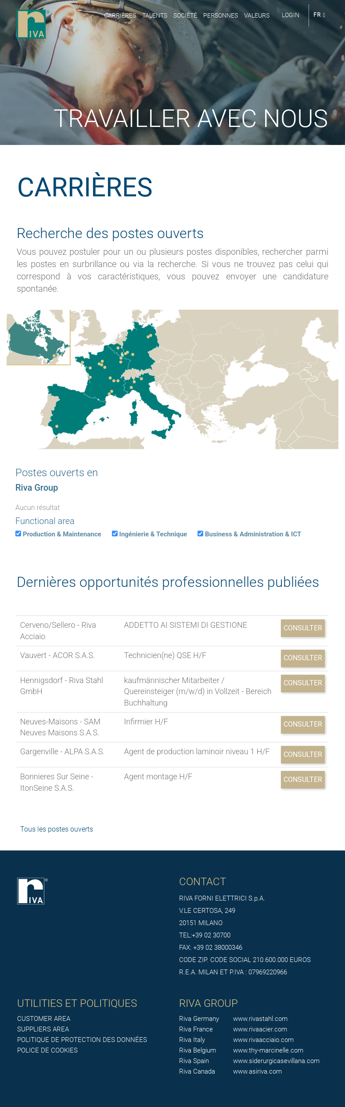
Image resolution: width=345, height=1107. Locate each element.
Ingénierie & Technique (153, 534)
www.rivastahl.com (260, 1019)
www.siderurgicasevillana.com (276, 1061)
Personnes (220, 15)
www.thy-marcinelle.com (268, 1050)
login (290, 14)
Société (185, 15)
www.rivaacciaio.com (263, 1040)
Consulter (303, 628)
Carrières (120, 15)
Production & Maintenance (62, 534)
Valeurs (257, 15)
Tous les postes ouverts (56, 829)
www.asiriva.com (257, 1071)
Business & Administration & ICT (253, 534)
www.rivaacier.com (260, 1029)
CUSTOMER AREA (43, 1019)
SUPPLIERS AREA (43, 1029)
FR (319, 15)
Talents (154, 15)
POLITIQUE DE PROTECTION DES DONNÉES (82, 1040)
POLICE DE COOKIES (47, 1050)
